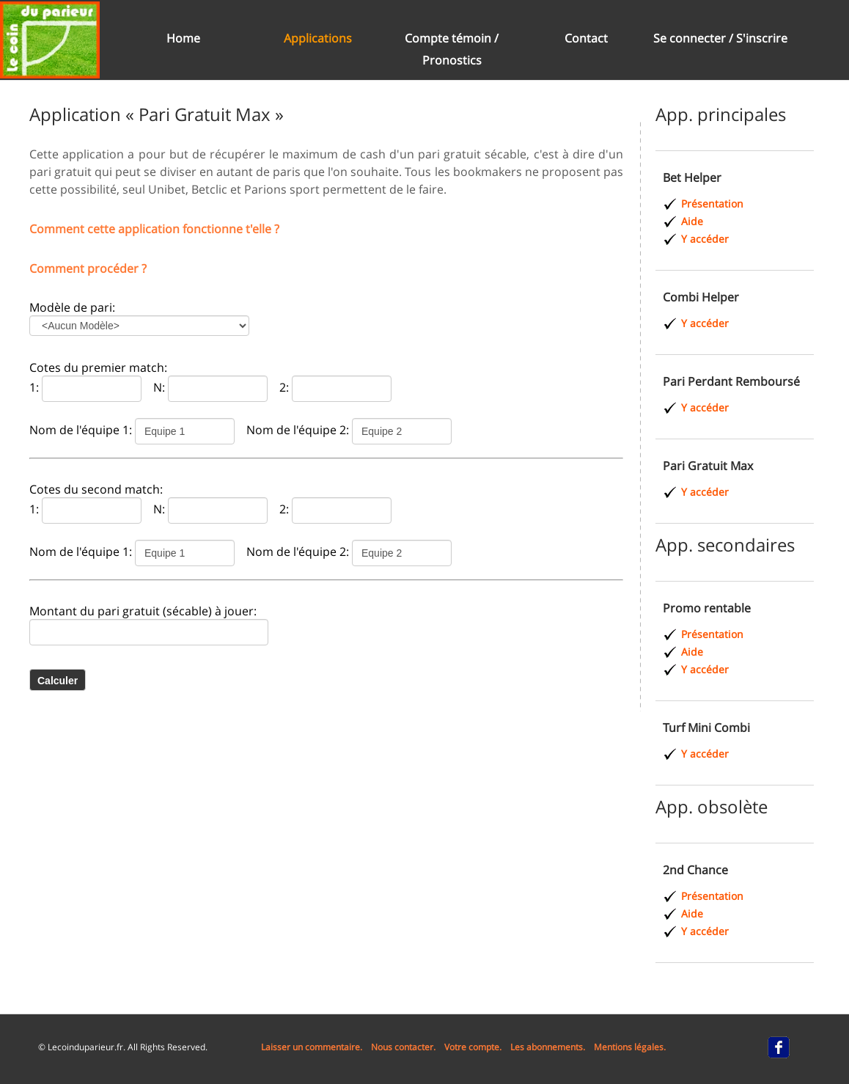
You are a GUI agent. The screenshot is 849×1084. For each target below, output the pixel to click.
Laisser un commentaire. (311, 1047)
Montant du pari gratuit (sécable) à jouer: (143, 611)
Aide (692, 221)
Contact (586, 38)
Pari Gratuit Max (708, 466)
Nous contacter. (403, 1047)
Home (183, 38)
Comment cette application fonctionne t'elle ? (154, 229)
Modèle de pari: (72, 307)
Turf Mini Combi (706, 727)
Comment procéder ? (88, 268)
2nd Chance (695, 870)
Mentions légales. (630, 1047)
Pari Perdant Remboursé (731, 381)
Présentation (712, 203)
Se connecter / (694, 38)
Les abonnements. (547, 1047)
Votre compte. (472, 1047)
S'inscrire (761, 38)
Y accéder (705, 239)
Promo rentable (707, 608)
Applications (318, 38)
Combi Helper (701, 297)
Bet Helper (692, 177)
